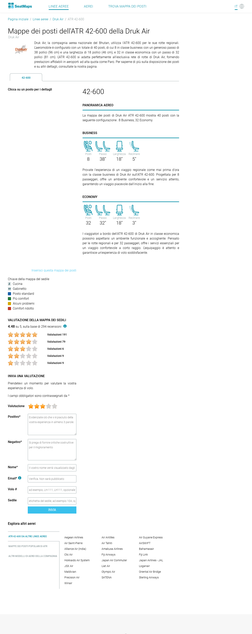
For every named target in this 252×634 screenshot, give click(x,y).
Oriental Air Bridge (150, 571)
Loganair (144, 566)
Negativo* (15, 442)
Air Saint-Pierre (73, 543)
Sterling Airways (149, 577)
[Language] (239, 6)
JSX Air (68, 566)
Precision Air (72, 577)
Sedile (12, 500)
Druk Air (58, 19)
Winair (68, 583)
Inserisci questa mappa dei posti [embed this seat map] (54, 270)
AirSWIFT (144, 543)
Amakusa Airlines (112, 548)
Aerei (88, 6)
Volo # (12, 489)
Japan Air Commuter (114, 560)
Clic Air (68, 554)
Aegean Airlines (73, 537)
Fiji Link (143, 554)
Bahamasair (146, 548)
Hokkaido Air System (77, 560)
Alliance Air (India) (75, 548)
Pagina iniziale (18, 19)
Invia (52, 510)
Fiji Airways (108, 554)
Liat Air (106, 566)
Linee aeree (40, 19)
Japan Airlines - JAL (151, 560)
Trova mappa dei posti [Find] (127, 6)
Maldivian (70, 571)
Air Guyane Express (151, 537)
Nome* (13, 467)
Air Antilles (108, 537)
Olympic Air (108, 571)
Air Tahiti (107, 543)
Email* (14, 478)
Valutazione (16, 406)
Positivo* (14, 417)
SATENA (107, 577)
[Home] (20, 5)
